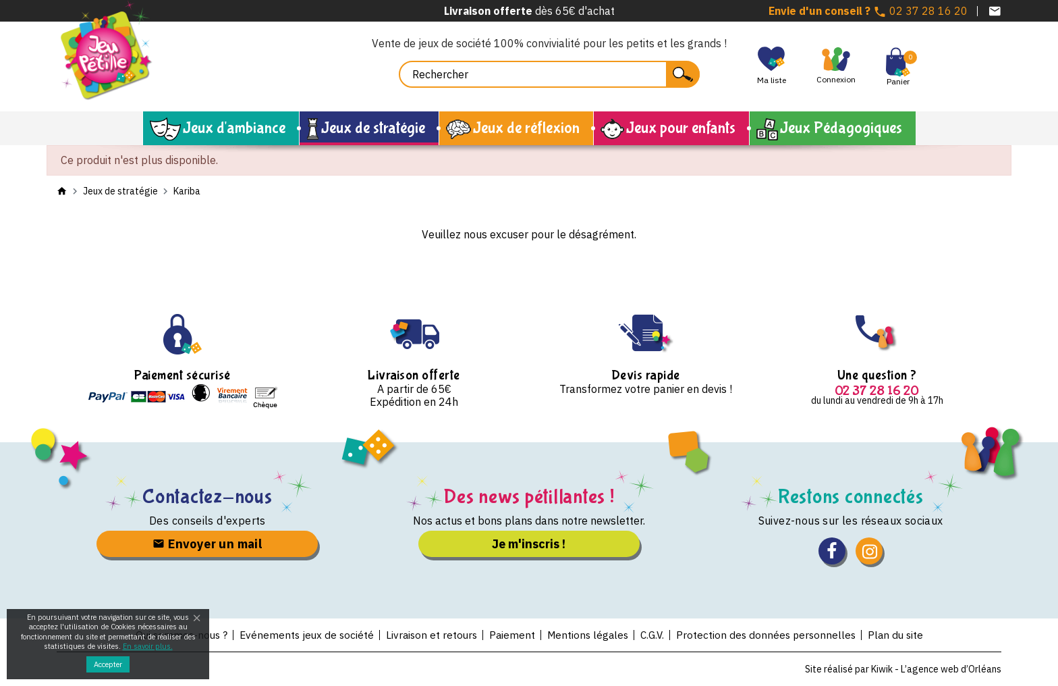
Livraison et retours (429, 634)
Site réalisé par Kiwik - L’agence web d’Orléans (903, 669)
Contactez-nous (207, 496)
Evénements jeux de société (301, 634)
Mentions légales (589, 634)
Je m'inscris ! (528, 544)
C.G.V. (656, 634)
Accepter (108, 664)
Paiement (511, 634)
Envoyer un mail (207, 544)
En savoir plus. (148, 646)
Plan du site (904, 634)
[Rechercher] (549, 74)
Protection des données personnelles (772, 634)
